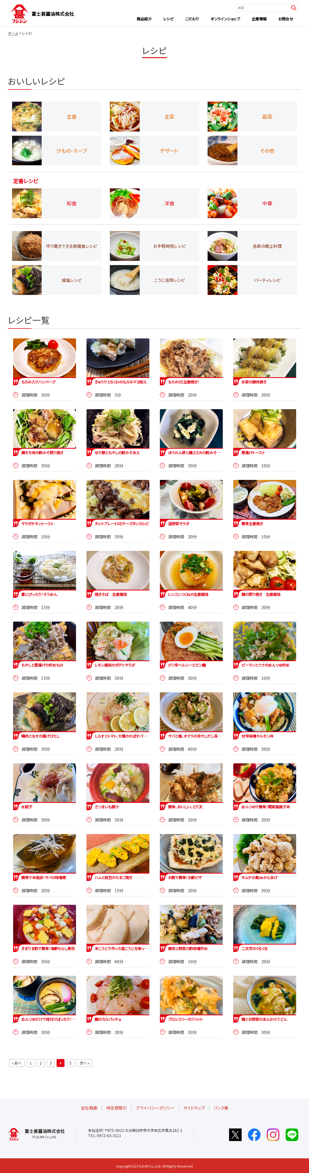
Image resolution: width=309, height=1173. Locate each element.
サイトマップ (194, 1108)
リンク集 (221, 1108)
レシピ (168, 18)
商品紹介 (144, 18)
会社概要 (89, 1108)
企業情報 (259, 18)
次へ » (84, 1063)
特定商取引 (116, 1108)
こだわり (192, 18)
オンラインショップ (225, 18)
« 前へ (17, 1063)
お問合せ (285, 18)
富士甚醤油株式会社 (52, 13)
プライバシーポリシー (155, 1108)
